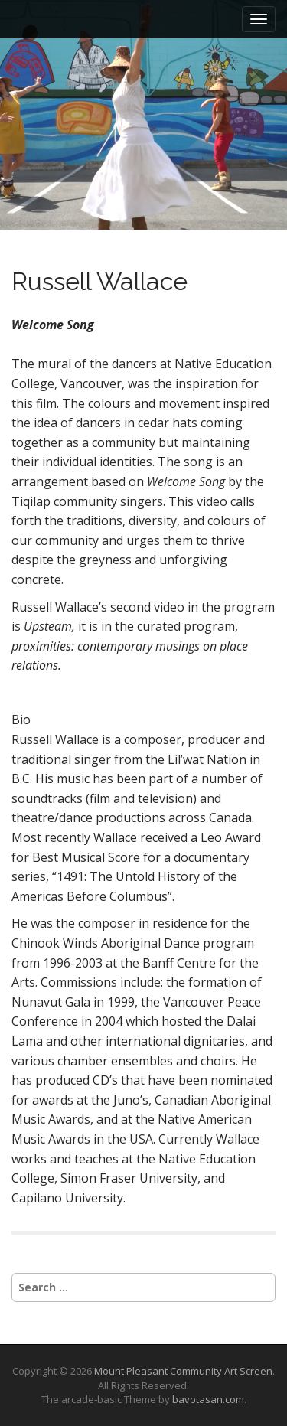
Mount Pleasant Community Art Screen (183, 1371)
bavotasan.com (208, 1399)
